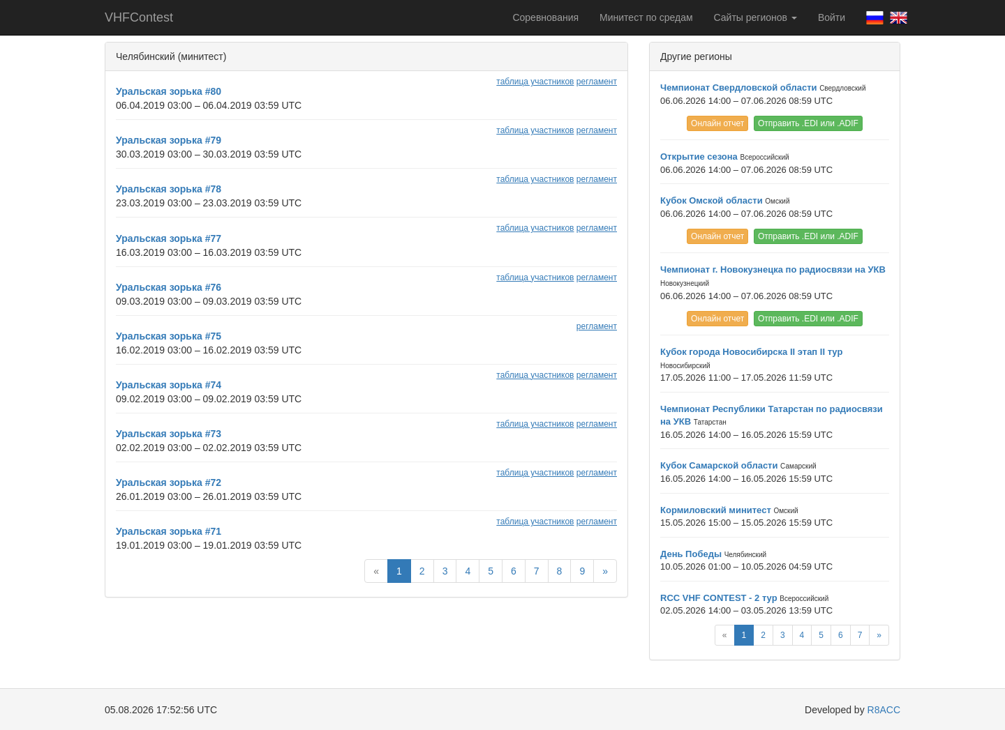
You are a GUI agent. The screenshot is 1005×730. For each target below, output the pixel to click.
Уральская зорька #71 (168, 531)
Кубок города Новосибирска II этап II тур (751, 352)
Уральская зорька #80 (168, 91)
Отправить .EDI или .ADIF (808, 123)
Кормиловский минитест (715, 510)
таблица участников (535, 81)
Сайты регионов (755, 17)
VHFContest (139, 17)
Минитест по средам (646, 17)
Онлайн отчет (717, 123)
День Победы (691, 554)
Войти (831, 17)
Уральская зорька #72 (168, 482)
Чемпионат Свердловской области (738, 87)
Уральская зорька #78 (168, 189)
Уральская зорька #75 (168, 336)
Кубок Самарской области (718, 465)
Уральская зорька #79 (168, 140)
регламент (596, 81)
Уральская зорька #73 (168, 433)
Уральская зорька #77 (168, 238)
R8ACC (884, 709)
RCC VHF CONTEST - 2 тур (718, 598)
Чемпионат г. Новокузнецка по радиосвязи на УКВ (773, 269)
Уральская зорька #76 (168, 287)
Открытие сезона (699, 156)
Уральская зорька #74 (168, 384)
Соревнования (545, 17)
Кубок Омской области (711, 200)
